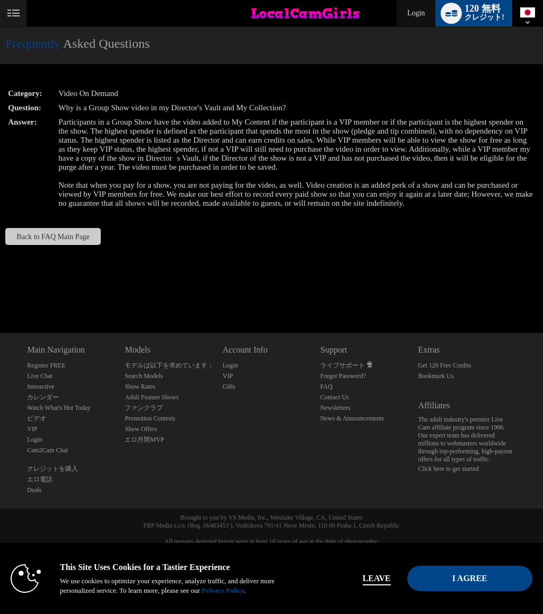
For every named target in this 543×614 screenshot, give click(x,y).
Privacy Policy (223, 590)
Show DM (0, 293)
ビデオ (36, 418)
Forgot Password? (343, 376)
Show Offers (141, 429)
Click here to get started (448, 468)
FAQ (326, 386)
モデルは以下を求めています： (169, 365)
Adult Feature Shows (151, 397)
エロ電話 (39, 479)
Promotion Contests (150, 418)
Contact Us (334, 397)
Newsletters (335, 407)
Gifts (229, 386)
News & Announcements (352, 418)
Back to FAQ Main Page (53, 236)
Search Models (144, 376)
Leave (377, 578)
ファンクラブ (144, 407)
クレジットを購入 (52, 468)
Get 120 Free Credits (444, 365)
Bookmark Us (435, 376)
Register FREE (46, 365)
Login (416, 13)
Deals (34, 490)
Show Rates (140, 386)
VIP (32, 429)
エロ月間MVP (144, 439)
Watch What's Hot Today (59, 407)
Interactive (40, 386)
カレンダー (43, 397)
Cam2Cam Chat (47, 450)
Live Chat (39, 376)
